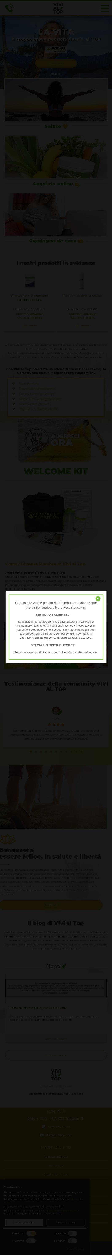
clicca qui (41, 638)
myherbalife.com (86, 652)
